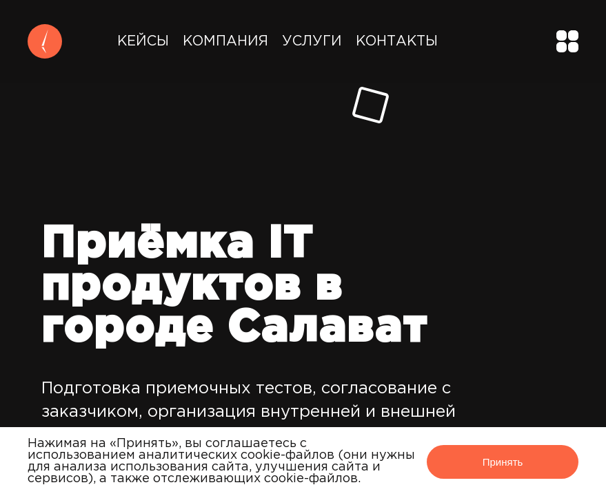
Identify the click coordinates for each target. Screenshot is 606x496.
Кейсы (143, 41)
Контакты (397, 41)
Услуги (312, 41)
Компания (225, 41)
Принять (503, 462)
